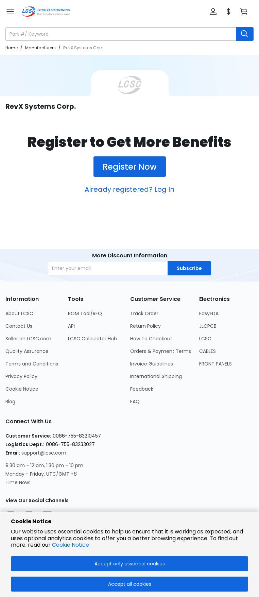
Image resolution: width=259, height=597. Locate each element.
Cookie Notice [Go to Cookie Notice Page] (21, 389)
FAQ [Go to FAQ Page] (135, 401)
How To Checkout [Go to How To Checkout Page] (151, 338)
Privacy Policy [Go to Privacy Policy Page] (21, 376)
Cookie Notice (70, 545)
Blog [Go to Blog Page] (10, 401)
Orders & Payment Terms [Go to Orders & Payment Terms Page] (160, 351)
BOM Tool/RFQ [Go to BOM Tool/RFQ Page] (85, 313)
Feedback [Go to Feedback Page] (141, 389)
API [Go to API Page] (71, 326)
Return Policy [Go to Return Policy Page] (145, 326)
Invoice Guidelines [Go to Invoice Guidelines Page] (151, 363)
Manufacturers (40, 48)
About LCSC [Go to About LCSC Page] (19, 313)
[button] (213, 11)
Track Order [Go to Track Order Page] (144, 313)
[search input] (121, 34)
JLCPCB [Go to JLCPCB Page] (208, 326)
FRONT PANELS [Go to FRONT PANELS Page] (215, 363)
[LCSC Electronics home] (46, 11)
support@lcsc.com (43, 452)
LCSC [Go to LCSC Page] (205, 338)
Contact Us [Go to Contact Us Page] (18, 326)
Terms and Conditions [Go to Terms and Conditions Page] (31, 363)
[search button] (245, 34)
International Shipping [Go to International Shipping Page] (156, 376)
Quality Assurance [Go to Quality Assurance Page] (27, 351)
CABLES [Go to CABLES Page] (207, 351)
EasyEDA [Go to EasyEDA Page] (209, 313)
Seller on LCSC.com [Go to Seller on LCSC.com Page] (28, 338)
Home (11, 48)
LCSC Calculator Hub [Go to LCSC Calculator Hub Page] (92, 338)
